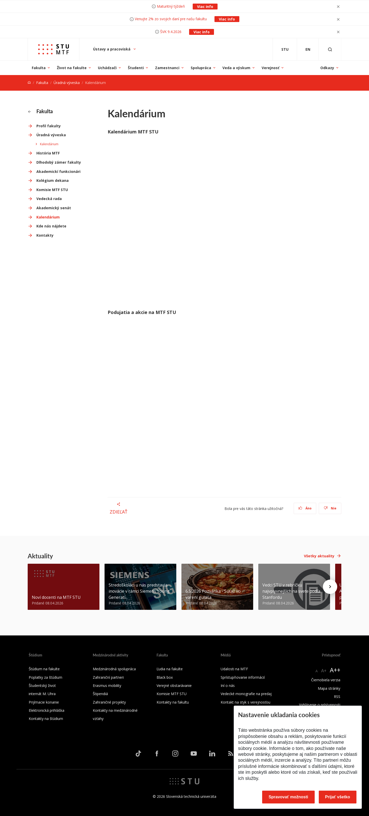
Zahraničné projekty (109, 702)
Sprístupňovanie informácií (243, 677)
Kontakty (45, 235)
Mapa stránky (329, 688)
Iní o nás (228, 685)
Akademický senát (53, 207)
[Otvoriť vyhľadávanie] (330, 49)
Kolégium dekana (52, 180)
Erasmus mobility (107, 685)
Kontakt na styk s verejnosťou (245, 702)
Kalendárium (49, 144)
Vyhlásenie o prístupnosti (319, 704)
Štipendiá (100, 693)
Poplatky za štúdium (45, 677)
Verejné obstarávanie (174, 685)
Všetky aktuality (319, 555)
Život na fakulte (72, 67)
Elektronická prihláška (46, 710)
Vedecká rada (49, 198)
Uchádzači (107, 67)
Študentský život (42, 685)
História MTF (48, 153)
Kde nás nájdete (51, 226)
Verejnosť (270, 67)
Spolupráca (201, 67)
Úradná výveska (67, 82)
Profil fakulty (48, 125)
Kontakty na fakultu (173, 702)
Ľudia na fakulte (170, 668)
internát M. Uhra (42, 693)
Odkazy (327, 67)
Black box (165, 677)
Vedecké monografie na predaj (246, 693)
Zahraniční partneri (108, 677)
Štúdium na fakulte (44, 668)
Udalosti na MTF (234, 668)
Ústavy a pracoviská (112, 49)
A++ (335, 670)
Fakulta (39, 67)
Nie (330, 508)
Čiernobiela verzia (325, 679)
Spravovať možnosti (288, 797)
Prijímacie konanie (44, 702)
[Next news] (330, 587)
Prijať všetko (337, 797)
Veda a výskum (236, 67)
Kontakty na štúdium (46, 718)
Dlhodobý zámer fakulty (58, 162)
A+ (323, 670)
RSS (337, 696)
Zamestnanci (167, 67)
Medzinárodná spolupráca (114, 668)
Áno (305, 508)
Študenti (136, 67)
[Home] (29, 82)
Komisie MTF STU (52, 189)
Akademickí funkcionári (58, 171)
